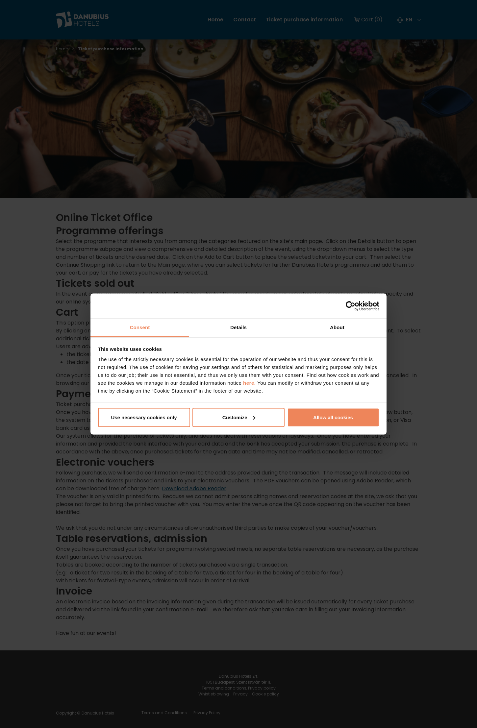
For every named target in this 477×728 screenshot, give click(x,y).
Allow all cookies (333, 417)
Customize (238, 417)
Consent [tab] (140, 327)
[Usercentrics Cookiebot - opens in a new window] (350, 306)
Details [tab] (238, 327)
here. (250, 383)
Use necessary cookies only (144, 417)
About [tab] (337, 327)
